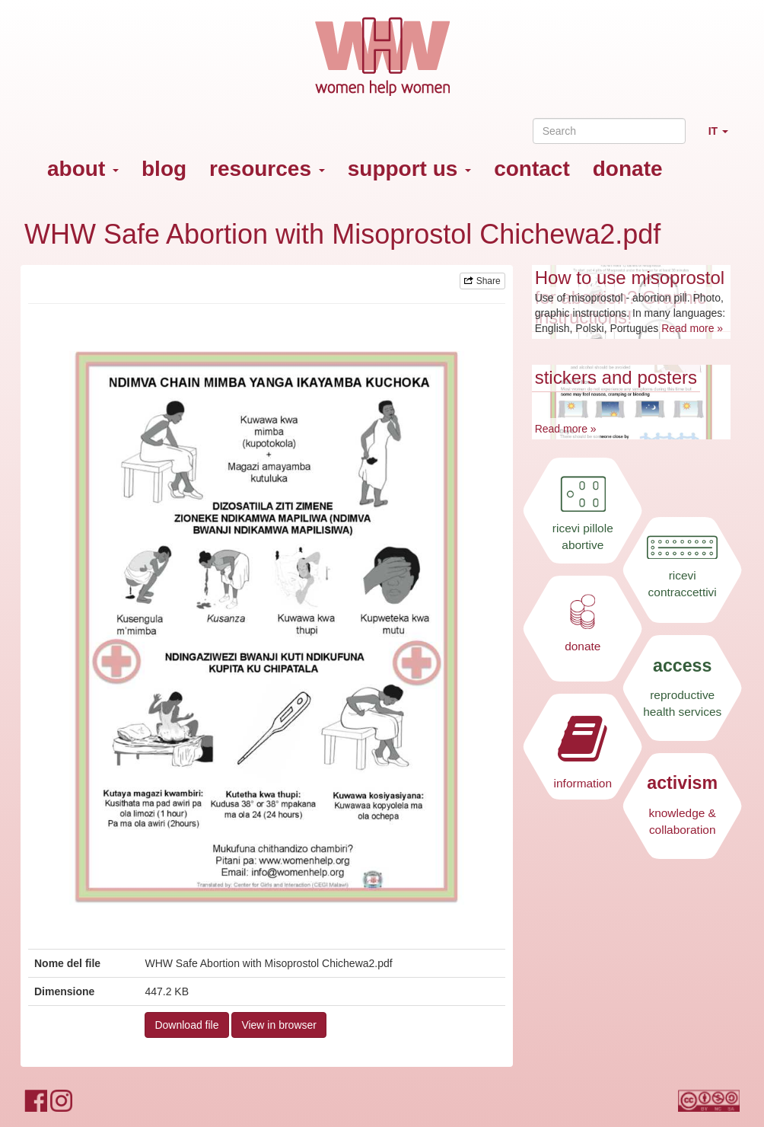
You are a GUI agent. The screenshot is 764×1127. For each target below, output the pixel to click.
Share (482, 281)
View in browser (279, 1025)
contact (532, 168)
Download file (186, 1025)
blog (164, 168)
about (83, 168)
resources (267, 168)
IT (724, 137)
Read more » (692, 328)
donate (628, 168)
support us (409, 168)
